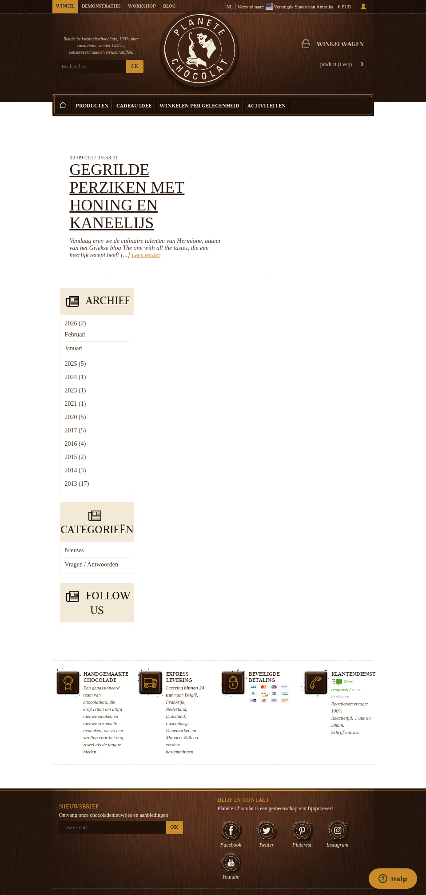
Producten (92, 106)
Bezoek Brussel (238, 854)
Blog (169, 7)
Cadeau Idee (133, 106)
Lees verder (228, 228)
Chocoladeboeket (294, 827)
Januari (313, 187)
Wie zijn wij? (181, 776)
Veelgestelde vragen (189, 847)
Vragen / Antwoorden (330, 403)
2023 (314, 229)
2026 (314, 162)
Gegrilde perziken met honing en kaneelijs (198, 169)
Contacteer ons (184, 856)
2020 (314, 256)
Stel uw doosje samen (344, 101)
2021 (314, 242)
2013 (316, 322)
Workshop (142, 7)
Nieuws (313, 389)
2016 (314, 282)
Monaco (174, 576)
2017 (314, 269)
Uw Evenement (238, 845)
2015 (314, 296)
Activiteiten (266, 106)
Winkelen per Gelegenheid (199, 106)
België (191, 533)
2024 (314, 216)
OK (134, 66)
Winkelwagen (340, 45)
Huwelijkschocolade (297, 836)
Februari (314, 173)
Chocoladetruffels (295, 809)
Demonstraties (101, 7)
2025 (314, 202)
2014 (314, 309)
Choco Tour (234, 836)
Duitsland (175, 555)
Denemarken (178, 569)
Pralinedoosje (291, 818)
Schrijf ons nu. (345, 571)
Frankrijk (175, 540)
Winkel (65, 7)
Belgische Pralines (296, 800)
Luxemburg (177, 562)
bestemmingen (180, 590)
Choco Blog (180, 838)
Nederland (176, 547)
